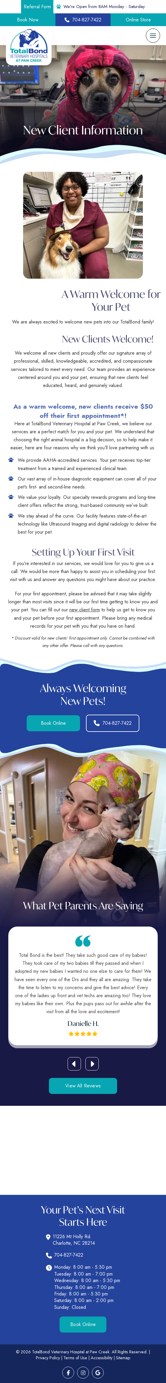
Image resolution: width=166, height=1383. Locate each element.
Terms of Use (75, 1358)
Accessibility (101, 1358)
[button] (153, 35)
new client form (84, 609)
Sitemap (123, 1358)
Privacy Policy (48, 1358)
